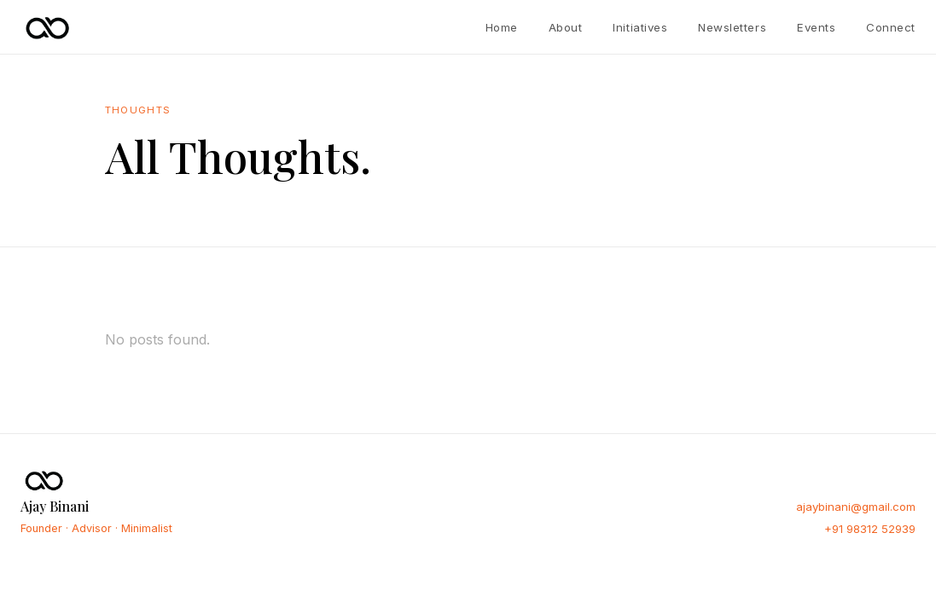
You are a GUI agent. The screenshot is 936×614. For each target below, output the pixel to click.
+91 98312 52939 (870, 529)
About (566, 27)
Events (816, 27)
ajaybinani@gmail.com (856, 506)
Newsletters (732, 27)
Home (501, 27)
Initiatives (640, 27)
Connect (891, 27)
